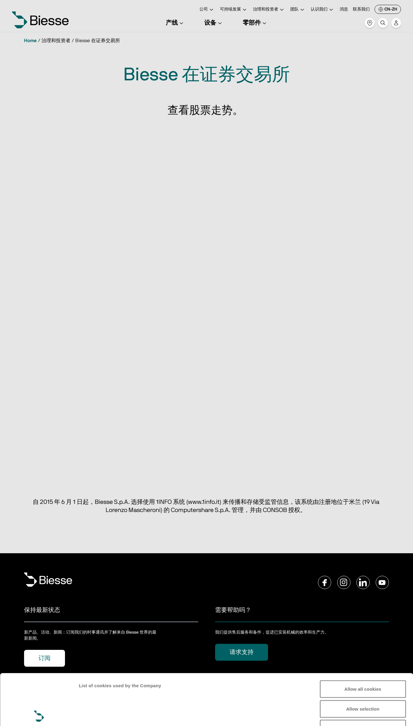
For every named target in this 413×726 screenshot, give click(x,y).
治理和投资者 (269, 9)
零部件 (255, 23)
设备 (213, 23)
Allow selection (363, 657)
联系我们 (361, 9)
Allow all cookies (362, 638)
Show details (93, 714)
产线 (175, 23)
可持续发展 (234, 9)
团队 (298, 9)
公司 (207, 9)
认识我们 (323, 9)
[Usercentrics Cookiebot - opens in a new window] (39, 714)
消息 (344, 9)
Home (30, 40)
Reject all (363, 677)
